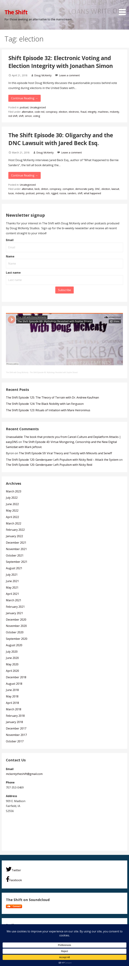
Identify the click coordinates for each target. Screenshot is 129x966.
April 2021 (12, 594)
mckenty (114, 111)
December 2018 (16, 677)
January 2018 (14, 722)
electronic (74, 111)
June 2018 (12, 690)
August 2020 (14, 645)
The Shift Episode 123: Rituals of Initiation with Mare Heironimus (48, 410)
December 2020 (16, 619)
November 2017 (16, 735)
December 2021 (16, 542)
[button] (123, 8)
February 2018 (15, 716)
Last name (13, 273)
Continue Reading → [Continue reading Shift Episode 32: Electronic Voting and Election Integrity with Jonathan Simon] (24, 98)
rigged (54, 193)
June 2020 (12, 658)
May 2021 (12, 587)
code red (39, 111)
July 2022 (12, 498)
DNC (97, 189)
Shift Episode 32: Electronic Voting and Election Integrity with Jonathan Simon (60, 61)
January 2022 (14, 536)
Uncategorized (38, 107)
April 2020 (12, 671)
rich (48, 193)
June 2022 (12, 504)
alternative (27, 111)
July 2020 (12, 652)
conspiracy (51, 111)
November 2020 (16, 626)
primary (40, 193)
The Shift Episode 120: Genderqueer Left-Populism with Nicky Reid (49, 465)
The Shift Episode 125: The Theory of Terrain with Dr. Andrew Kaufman (52, 397)
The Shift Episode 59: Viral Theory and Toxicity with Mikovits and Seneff (65, 453)
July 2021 (12, 575)
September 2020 (16, 639)
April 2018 (12, 703)
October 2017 (14, 741)
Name (10, 256)
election (63, 111)
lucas (11, 193)
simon (28, 116)
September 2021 (16, 562)
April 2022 (12, 517)
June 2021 (12, 581)
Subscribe (64, 290)
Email (10, 240)
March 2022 (13, 523)
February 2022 (15, 530)
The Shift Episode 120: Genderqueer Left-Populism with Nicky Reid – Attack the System (62, 460)
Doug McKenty (42, 75)
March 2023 (13, 491)
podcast (24, 107)
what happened (92, 193)
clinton (44, 189)
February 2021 (15, 607)
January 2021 (14, 613)
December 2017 (16, 728)
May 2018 (12, 696)
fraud (83, 111)
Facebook (14, 879)
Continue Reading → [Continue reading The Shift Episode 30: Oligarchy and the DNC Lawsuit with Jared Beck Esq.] (24, 175)
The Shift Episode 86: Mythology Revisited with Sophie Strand (54, 372)
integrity (92, 111)
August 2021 (14, 568)
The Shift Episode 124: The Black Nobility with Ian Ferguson (45, 404)
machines (103, 111)
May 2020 (12, 664)
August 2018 (14, 684)
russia (62, 193)
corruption (68, 189)
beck (37, 189)
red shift (12, 116)
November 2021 (16, 549)
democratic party (84, 189)
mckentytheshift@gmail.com (24, 774)
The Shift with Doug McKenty (17, 372)
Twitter (13, 869)
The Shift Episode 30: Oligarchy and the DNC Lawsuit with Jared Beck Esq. (60, 139)
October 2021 (14, 555)
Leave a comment (69, 75)
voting (36, 116)
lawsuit (115, 189)
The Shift (16, 12)
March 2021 (13, 600)
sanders (71, 193)
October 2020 (14, 632)
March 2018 (13, 709)
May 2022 (12, 510)
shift (21, 116)
